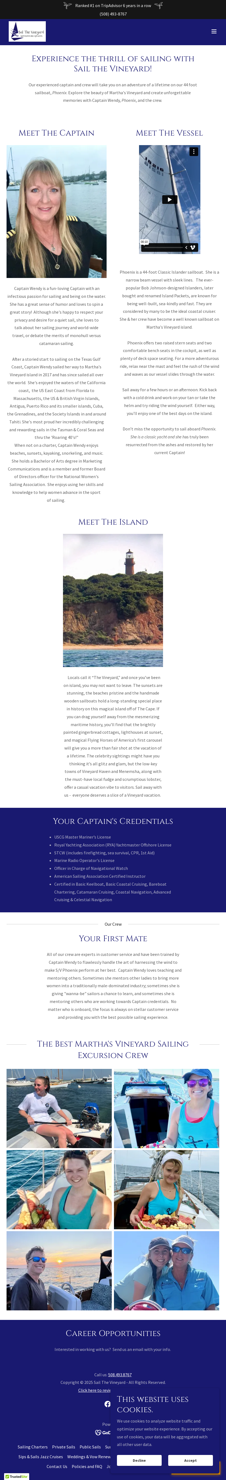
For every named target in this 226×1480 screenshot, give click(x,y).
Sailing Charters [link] (33, 1447)
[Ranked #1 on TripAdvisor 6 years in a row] (113, 5)
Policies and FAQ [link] (87, 1466)
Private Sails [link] (63, 1447)
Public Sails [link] (90, 1447)
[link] (28, 32)
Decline (139, 1460)
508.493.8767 (120, 1374)
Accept (190, 1460)
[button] (214, 32)
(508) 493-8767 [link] (113, 14)
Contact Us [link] (57, 1466)
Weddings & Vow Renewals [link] (91, 1456)
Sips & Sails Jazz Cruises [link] (41, 1456)
